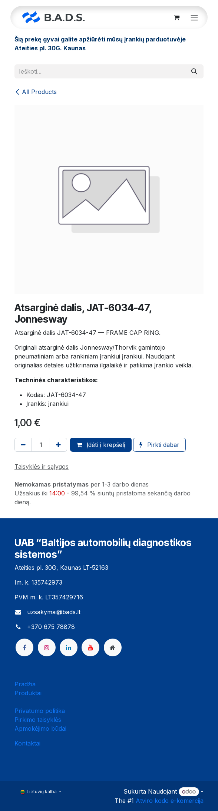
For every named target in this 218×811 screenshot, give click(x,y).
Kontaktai (27, 743)
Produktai (28, 693)
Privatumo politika (39, 710)
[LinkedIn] (68, 647)
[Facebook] (24, 647)
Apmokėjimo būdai (40, 728)
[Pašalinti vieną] (23, 445)
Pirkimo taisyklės (37, 719)
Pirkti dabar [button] (159, 444)
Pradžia (25, 684)
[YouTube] (90, 647)
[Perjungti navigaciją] (194, 17)
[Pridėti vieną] (58, 445)
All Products (35, 91)
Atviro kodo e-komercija (170, 800)
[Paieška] (194, 71)
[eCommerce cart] (176, 17)
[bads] (113, 647)
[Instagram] (47, 647)
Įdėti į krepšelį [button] (100, 444)
